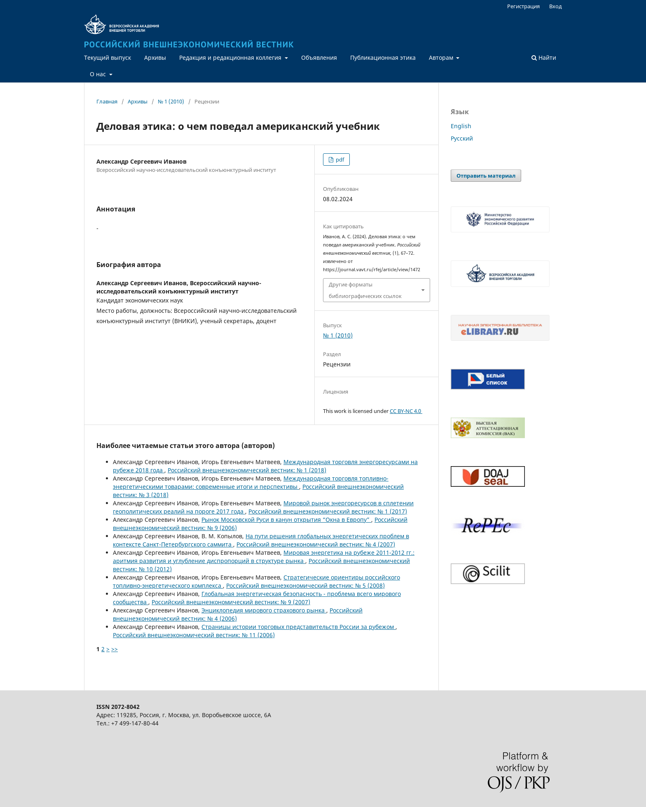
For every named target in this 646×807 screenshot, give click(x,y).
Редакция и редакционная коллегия (231, 57)
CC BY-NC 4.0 (406, 411)
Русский (462, 138)
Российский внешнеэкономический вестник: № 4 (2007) (315, 544)
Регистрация (523, 6)
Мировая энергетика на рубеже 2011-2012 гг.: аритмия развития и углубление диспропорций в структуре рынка (263, 557)
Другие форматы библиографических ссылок (365, 290)
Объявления (319, 57)
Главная (106, 101)
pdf (339, 159)
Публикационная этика (383, 57)
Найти (543, 57)
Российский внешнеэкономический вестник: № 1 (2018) (247, 470)
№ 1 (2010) (171, 101)
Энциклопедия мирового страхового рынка (263, 610)
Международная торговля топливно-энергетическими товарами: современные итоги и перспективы (251, 482)
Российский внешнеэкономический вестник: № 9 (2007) (231, 602)
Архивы (155, 57)
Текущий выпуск (107, 57)
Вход (555, 6)
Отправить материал (485, 175)
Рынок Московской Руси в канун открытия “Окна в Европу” (286, 519)
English (461, 126)
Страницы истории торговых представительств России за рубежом (298, 627)
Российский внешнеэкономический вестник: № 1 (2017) (327, 511)
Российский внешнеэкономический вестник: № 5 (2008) (305, 585)
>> (114, 649)
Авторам (442, 57)
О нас (99, 74)
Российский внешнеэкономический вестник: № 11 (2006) (194, 635)
